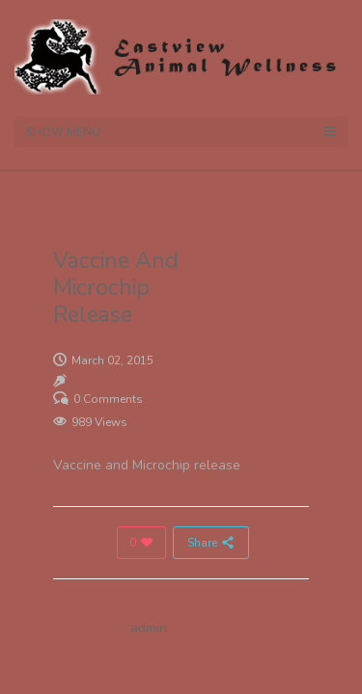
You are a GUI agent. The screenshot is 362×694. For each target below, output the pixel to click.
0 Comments (108, 399)
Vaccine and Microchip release (146, 465)
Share (211, 542)
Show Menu (181, 132)
